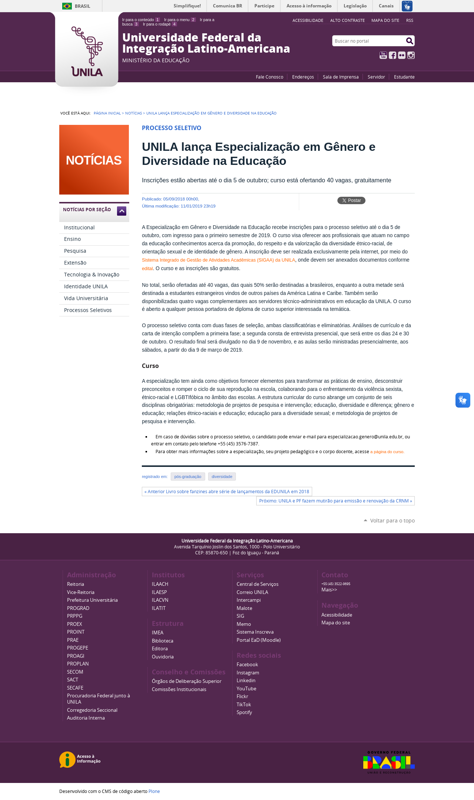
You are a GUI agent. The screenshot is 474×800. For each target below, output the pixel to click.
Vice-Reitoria (80, 592)
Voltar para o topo (392, 520)
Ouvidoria (163, 657)
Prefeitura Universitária (92, 600)
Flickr (401, 55)
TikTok (244, 704)
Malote (244, 608)
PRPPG (74, 616)
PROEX (74, 624)
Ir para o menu (180, 19)
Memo (244, 624)
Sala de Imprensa (341, 77)
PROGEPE (77, 648)
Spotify (244, 712)
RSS (409, 20)
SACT (72, 680)
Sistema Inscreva (255, 632)
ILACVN (160, 600)
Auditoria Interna (86, 718)
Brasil (82, 6)
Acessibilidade (336, 615)
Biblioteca (162, 641)
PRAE (73, 640)
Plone (154, 791)
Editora (160, 648)
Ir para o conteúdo (141, 19)
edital (147, 268)
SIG (240, 616)
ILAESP (159, 592)
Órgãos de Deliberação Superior (186, 681)
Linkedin (246, 680)
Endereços (303, 77)
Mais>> (329, 590)
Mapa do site (385, 20)
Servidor (376, 77)
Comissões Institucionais (179, 689)
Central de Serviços (257, 584)
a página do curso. (387, 451)
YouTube (383, 55)
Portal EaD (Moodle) (259, 640)
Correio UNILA (252, 592)
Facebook (392, 55)
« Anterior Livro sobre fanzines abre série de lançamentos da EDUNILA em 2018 (226, 491)
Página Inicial (107, 113)
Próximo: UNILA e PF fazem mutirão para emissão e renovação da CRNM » (335, 501)
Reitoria (75, 584)
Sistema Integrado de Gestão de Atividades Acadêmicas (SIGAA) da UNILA (218, 260)
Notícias (133, 113)
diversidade (222, 476)
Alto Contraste (347, 20)
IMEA (157, 633)
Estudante (404, 77)
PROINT (75, 632)
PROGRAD (78, 608)
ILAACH (160, 584)
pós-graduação (187, 476)
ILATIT (159, 608)
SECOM (75, 672)
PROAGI (75, 656)
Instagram (411, 55)
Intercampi (249, 600)
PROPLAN (78, 664)
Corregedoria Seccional (92, 710)
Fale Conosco (269, 77)
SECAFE (75, 688)
